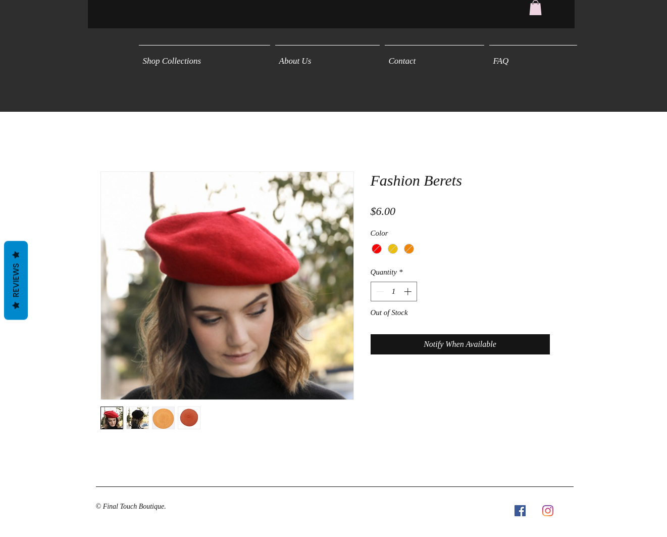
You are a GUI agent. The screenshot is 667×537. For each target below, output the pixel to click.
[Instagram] (547, 510)
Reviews (16, 280)
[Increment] (409, 291)
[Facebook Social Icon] (520, 510)
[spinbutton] (393, 291)
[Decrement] (379, 291)
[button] (535, 7)
